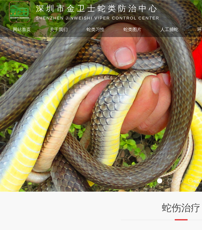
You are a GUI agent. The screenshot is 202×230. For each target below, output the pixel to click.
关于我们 (59, 29)
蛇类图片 (132, 29)
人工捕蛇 (169, 29)
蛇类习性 (96, 29)
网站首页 (22, 29)
